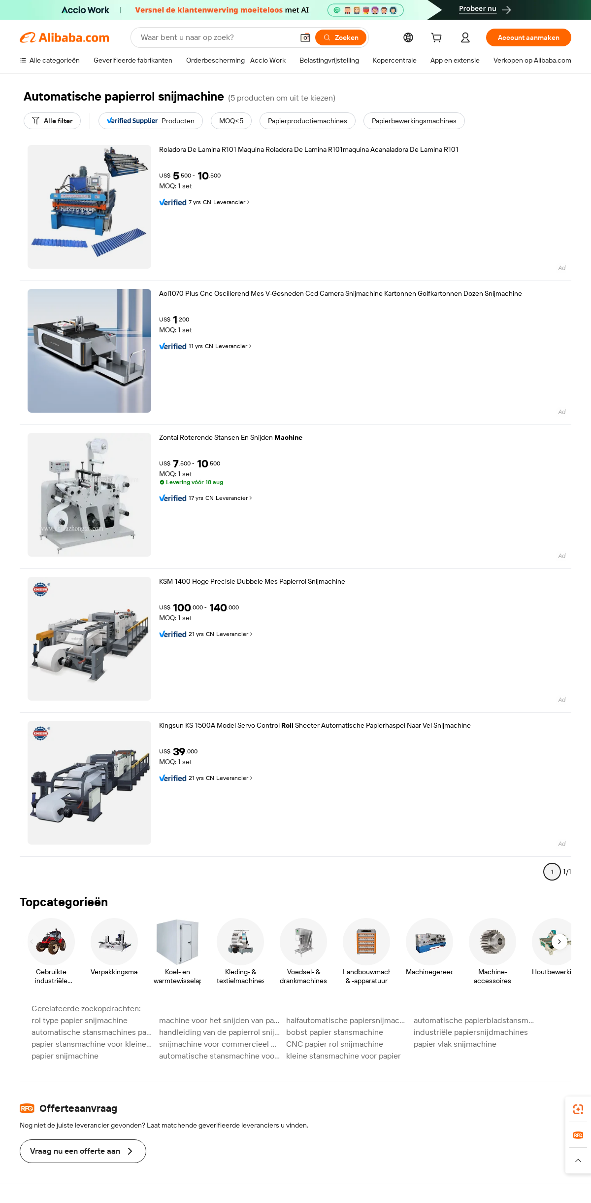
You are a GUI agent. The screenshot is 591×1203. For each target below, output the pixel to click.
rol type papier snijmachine (80, 1020)
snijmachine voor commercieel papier (220, 1044)
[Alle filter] (52, 120)
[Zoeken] (340, 37)
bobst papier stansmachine (334, 1032)
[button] (305, 37)
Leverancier (232, 202)
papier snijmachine (65, 1056)
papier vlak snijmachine (455, 1044)
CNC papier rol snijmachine (334, 1044)
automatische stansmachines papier (92, 1032)
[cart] (438, 39)
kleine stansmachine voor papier (343, 1056)
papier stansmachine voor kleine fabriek (92, 1044)
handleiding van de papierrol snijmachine (220, 1032)
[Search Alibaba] (216, 37)
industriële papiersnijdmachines (471, 1032)
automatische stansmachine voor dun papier (220, 1056)
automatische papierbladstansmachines (474, 1020)
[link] (578, 1109)
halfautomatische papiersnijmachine (347, 1020)
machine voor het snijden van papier (220, 1020)
